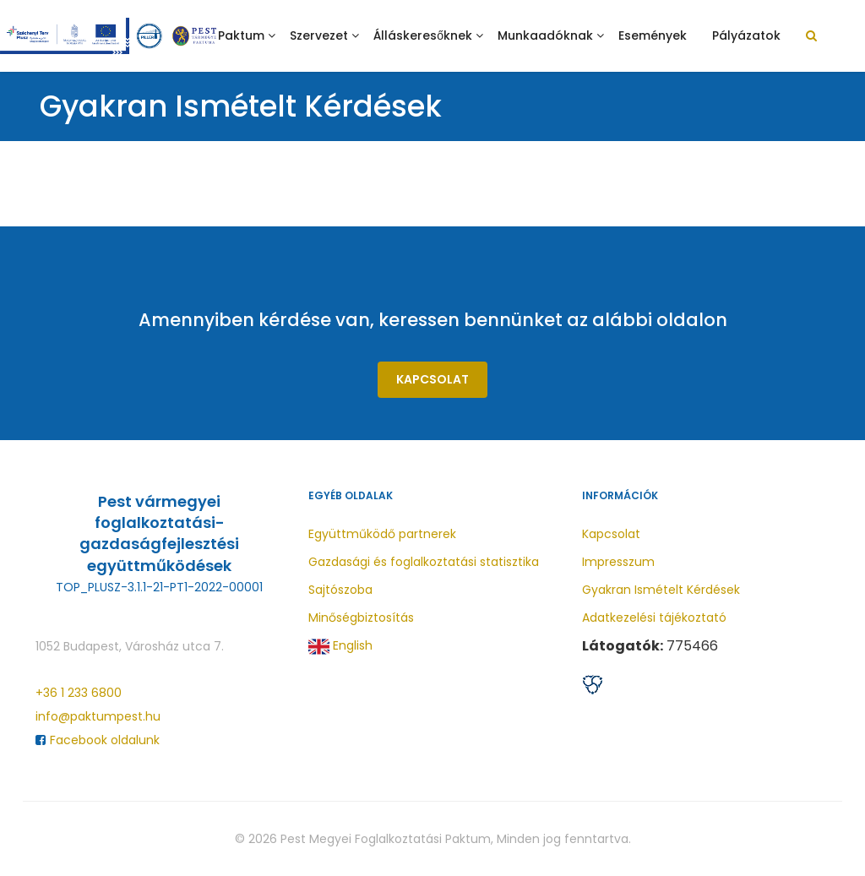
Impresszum (618, 561)
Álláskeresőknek (422, 35)
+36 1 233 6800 (78, 692)
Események (652, 35)
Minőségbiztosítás (361, 617)
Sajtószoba (340, 589)
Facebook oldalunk (97, 740)
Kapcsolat (432, 379)
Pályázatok (746, 35)
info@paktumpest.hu (97, 716)
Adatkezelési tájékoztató (654, 617)
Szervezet (319, 35)
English (340, 646)
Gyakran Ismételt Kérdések (661, 589)
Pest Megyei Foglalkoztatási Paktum (385, 838)
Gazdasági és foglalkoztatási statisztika (423, 561)
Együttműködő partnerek (382, 533)
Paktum (241, 35)
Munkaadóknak (545, 35)
